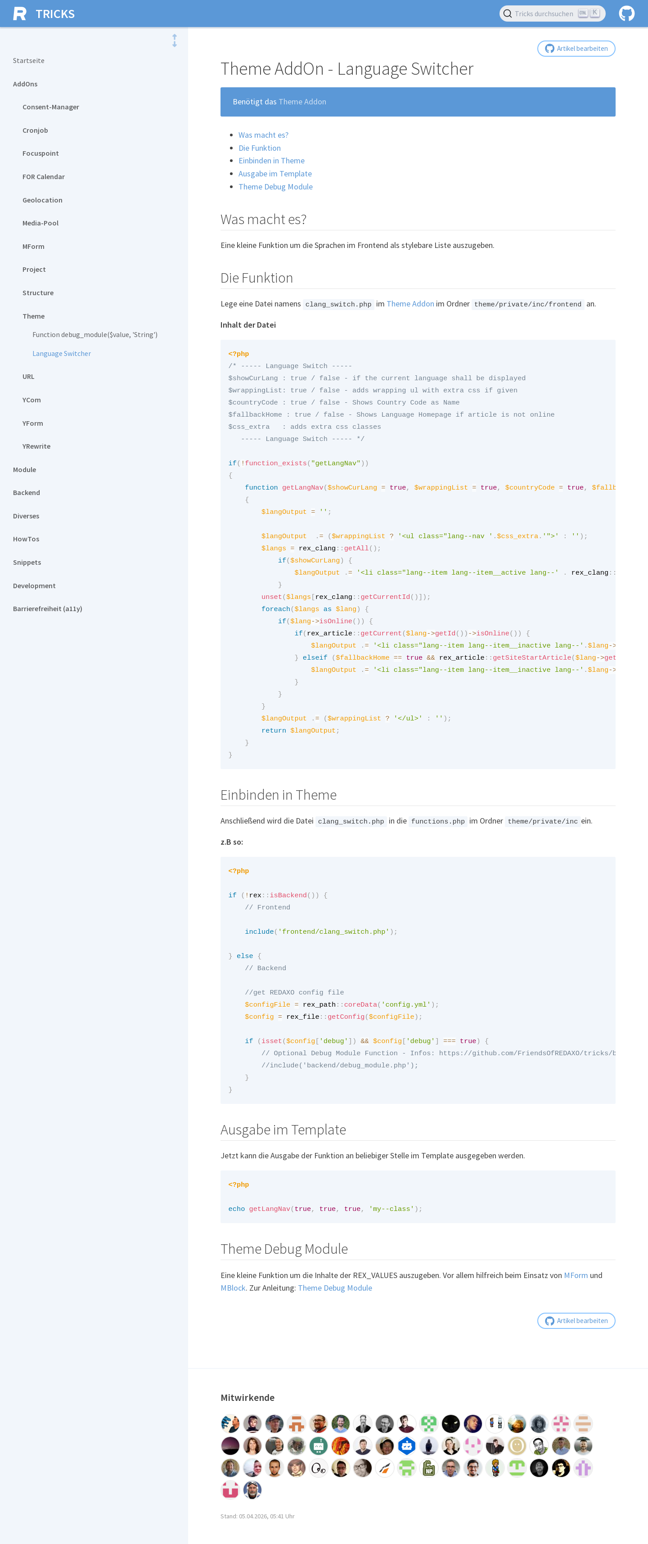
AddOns (25, 83)
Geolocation (42, 199)
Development (34, 585)
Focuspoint (40, 153)
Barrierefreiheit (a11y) (47, 608)
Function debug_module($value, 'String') (95, 334)
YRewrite (36, 445)
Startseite (29, 60)
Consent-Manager (50, 106)
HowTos (26, 538)
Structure (38, 292)
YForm (32, 423)
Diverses (26, 515)
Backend (26, 492)
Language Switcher (61, 353)
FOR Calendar (43, 176)
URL (28, 376)
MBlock (233, 1311)
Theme (33, 315)
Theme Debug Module (335, 1311)
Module (24, 469)
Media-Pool (40, 222)
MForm (33, 246)
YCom (31, 399)
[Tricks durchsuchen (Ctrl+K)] (553, 13)
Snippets (27, 562)
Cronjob (35, 130)
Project (34, 269)
